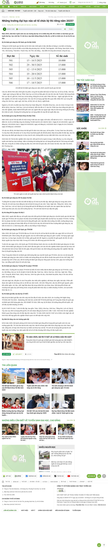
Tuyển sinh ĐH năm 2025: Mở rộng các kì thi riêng (37, 387)
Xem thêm (70, 420)
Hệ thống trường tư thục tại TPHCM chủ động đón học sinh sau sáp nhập (98, 86)
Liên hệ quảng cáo (10, 510)
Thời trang (72, 481)
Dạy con (40, 11)
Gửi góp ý (17, 354)
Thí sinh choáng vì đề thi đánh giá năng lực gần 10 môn (62, 387)
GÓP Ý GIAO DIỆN (6, 517)
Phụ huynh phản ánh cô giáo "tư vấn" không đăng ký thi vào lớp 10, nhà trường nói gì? (61, 453)
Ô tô (104, 6)
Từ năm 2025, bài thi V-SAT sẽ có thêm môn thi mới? (49, 337)
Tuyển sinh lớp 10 (64, 11)
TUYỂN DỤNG (76, 510)
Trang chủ (5, 17)
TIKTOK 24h (59, 476)
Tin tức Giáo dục (50, 11)
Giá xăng (51, 2)
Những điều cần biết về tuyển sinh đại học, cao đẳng (22, 25)
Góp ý (33, 510)
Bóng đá (23, 6)
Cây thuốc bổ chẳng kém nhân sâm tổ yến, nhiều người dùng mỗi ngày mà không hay (98, 155)
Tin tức (15, 6)
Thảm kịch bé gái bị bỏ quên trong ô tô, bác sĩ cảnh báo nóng (97, 164)
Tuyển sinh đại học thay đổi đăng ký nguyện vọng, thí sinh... (28, 438)
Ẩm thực (63, 481)
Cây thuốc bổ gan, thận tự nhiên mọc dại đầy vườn (97, 134)
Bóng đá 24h (45, 476)
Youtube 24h (73, 476)
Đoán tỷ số (62, 2)
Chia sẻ (71, 24)
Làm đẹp (82, 481)
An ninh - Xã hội (34, 481)
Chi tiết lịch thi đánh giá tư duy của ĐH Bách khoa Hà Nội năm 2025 (13, 388)
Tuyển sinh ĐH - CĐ (29, 11)
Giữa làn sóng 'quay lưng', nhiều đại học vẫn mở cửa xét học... (47, 438)
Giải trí (42, 6)
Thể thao (96, 6)
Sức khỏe (72, 6)
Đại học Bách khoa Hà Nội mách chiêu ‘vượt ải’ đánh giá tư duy (63, 412)
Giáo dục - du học (14, 11)
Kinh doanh (33, 6)
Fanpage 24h (31, 476)
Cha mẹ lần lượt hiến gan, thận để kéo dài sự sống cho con (97, 144)
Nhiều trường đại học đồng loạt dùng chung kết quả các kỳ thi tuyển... (13, 413)
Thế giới (88, 6)
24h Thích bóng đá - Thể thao (56, 6)
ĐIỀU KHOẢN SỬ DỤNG (62, 510)
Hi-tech (80, 6)
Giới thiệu (24, 510)
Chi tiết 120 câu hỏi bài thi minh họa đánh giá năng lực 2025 (38, 412)
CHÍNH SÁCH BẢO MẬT (45, 510)
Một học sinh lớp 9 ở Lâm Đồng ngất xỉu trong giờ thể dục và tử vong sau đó (61, 464)
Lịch (72, 2)
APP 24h (7, 476)
